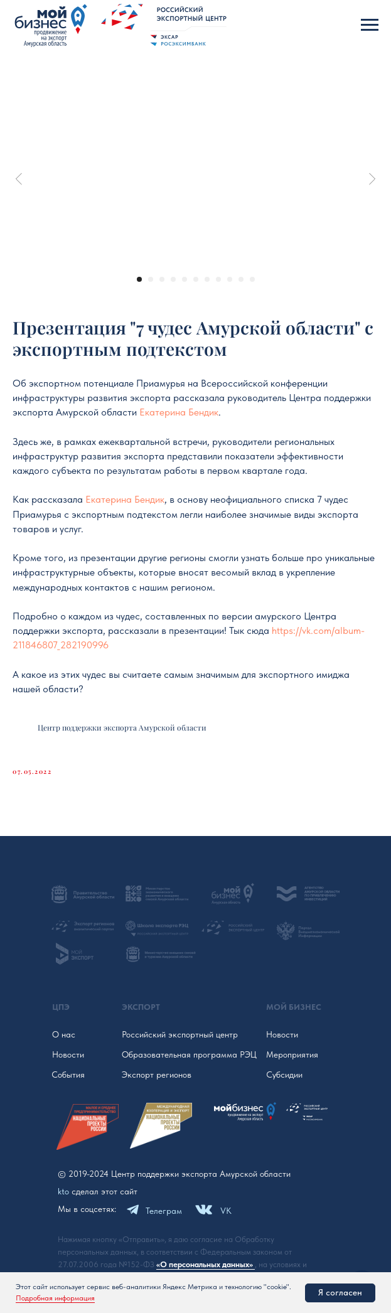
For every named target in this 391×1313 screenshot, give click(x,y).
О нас (63, 1034)
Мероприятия (292, 1054)
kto (63, 1191)
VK (226, 1211)
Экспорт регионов (156, 1074)
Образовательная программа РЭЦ (189, 1054)
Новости (68, 1054)
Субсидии (284, 1074)
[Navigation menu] (369, 25)
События (68, 1074)
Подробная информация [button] (55, 1298)
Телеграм (164, 1211)
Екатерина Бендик (178, 412)
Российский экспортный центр (180, 1034)
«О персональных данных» (205, 1264)
